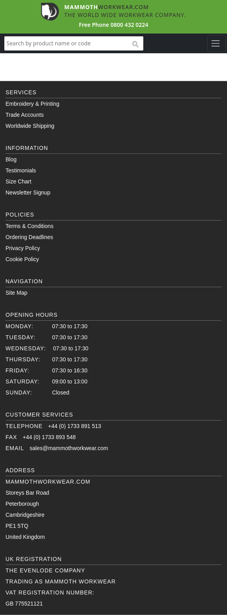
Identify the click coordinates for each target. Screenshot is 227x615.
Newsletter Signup (28, 192)
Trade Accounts (25, 115)
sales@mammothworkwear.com (69, 448)
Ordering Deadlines (29, 237)
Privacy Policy (23, 248)
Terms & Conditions (29, 226)
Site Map (16, 293)
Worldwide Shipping (30, 126)
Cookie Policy (22, 259)
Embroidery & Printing (32, 104)
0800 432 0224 (129, 24)
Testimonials (21, 170)
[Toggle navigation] (216, 43)
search (135, 44)
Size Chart (18, 181)
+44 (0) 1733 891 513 (74, 426)
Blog (11, 159)
